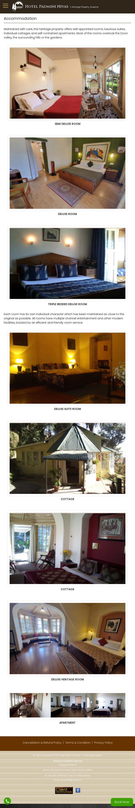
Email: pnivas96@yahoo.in (67, 779)
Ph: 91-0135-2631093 (56, 775)
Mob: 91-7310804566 (79, 775)
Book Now (122, 802)
